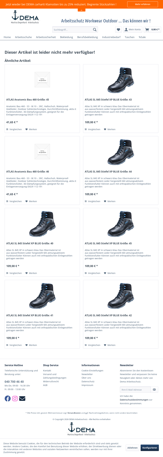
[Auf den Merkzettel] (31, 129)
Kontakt (47, 370)
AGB (45, 385)
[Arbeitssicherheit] (46, 37)
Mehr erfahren (142, 4)
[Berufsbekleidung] (87, 37)
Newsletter (87, 374)
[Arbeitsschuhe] (23, 37)
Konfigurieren (149, 447)
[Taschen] (130, 37)
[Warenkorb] (152, 30)
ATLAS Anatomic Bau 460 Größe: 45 (27, 99)
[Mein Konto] (132, 30)
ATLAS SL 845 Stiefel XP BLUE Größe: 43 (108, 99)
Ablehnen (132, 447)
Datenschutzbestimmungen (134, 399)
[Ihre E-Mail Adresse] (135, 390)
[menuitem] (75, 30)
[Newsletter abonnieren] (154, 390)
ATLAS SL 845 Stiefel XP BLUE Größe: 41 (29, 315)
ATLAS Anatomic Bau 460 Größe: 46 (27, 171)
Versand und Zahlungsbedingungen (54, 376)
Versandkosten (74, 413)
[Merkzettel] (118, 30)
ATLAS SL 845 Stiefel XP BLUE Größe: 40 (29, 243)
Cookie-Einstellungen (92, 370)
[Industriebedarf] (111, 37)
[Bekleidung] (66, 37)
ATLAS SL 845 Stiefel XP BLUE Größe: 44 (108, 171)
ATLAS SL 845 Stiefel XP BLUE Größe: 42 (108, 315)
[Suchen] (95, 30)
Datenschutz (88, 381)
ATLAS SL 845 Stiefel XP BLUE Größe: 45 (108, 243)
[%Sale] (142, 37)
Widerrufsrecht (51, 381)
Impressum (87, 385)
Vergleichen (14, 129)
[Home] (7, 37)
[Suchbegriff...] (75, 30)
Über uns (86, 377)
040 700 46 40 (14, 382)
